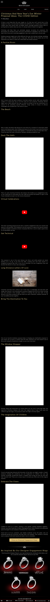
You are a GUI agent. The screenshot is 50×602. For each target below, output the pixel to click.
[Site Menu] (2, 1)
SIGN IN (46, 9)
